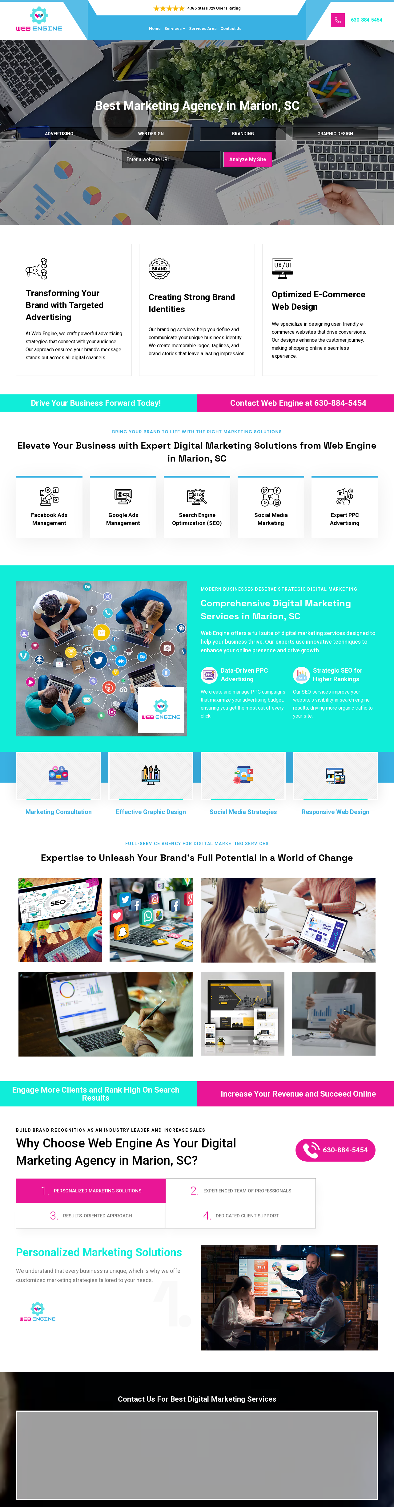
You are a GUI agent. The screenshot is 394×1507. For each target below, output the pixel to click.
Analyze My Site (247, 159)
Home (155, 28)
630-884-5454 (366, 20)
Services (173, 28)
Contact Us (230, 28)
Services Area (203, 28)
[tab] (61, 1195)
